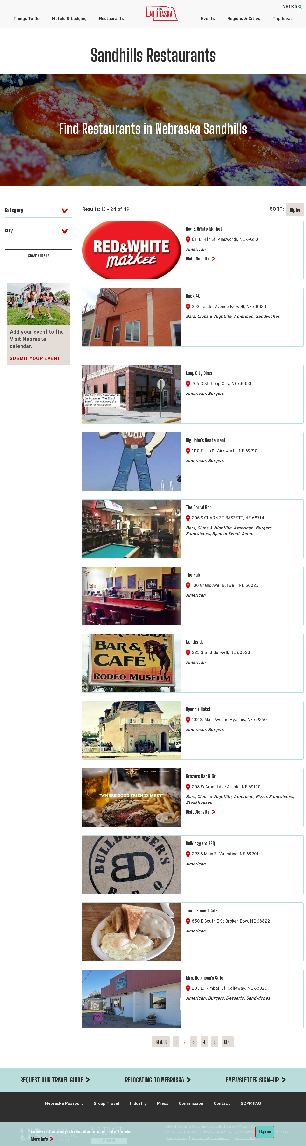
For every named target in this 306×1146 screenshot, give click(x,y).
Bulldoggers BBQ (200, 843)
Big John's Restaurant (206, 440)
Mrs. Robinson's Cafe (204, 978)
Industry (138, 1104)
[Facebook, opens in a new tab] (232, 6)
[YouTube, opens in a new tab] (273, 6)
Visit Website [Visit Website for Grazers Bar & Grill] (198, 812)
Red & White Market (204, 229)
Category (14, 210)
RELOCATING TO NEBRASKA (154, 1079)
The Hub (193, 575)
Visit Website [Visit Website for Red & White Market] (198, 258)
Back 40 (193, 296)
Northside (195, 642)
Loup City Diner (199, 373)
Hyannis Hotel (198, 709)
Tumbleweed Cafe (202, 910)
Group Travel (106, 1104)
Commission (191, 1104)
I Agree (265, 1131)
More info (39, 1139)
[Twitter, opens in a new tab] (252, 6)
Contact (222, 1104)
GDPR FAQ (251, 1104)
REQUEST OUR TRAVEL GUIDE (51, 1079)
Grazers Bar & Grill (202, 776)
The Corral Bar (198, 507)
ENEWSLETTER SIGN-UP (252, 1079)
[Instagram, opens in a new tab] (242, 6)
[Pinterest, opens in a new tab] (262, 6)
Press (162, 1104)
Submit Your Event (35, 359)
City (9, 230)
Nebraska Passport (64, 1104)
